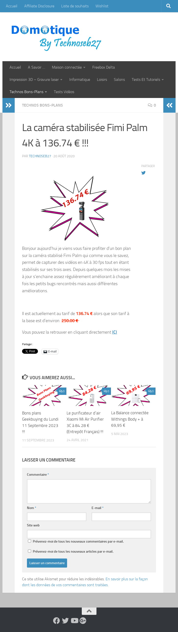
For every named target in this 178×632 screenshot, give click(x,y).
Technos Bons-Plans (26, 91)
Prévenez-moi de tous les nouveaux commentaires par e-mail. (78, 541)
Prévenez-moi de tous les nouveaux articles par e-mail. (73, 551)
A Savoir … (36, 67)
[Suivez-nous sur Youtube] (74, 620)
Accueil (11, 6)
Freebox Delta (103, 67)
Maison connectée (67, 67)
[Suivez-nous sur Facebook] (56, 620)
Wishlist (101, 6)
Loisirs (102, 79)
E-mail (98, 508)
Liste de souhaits (75, 6)
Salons (119, 79)
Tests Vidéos (64, 91)
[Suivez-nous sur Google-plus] (83, 620)
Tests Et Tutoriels (146, 79)
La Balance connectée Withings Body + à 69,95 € (130, 419)
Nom (31, 508)
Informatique (79, 79)
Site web (33, 525)
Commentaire (38, 474)
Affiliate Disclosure (39, 6)
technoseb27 (40, 156)
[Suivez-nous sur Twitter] (65, 620)
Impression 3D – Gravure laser (34, 79)
